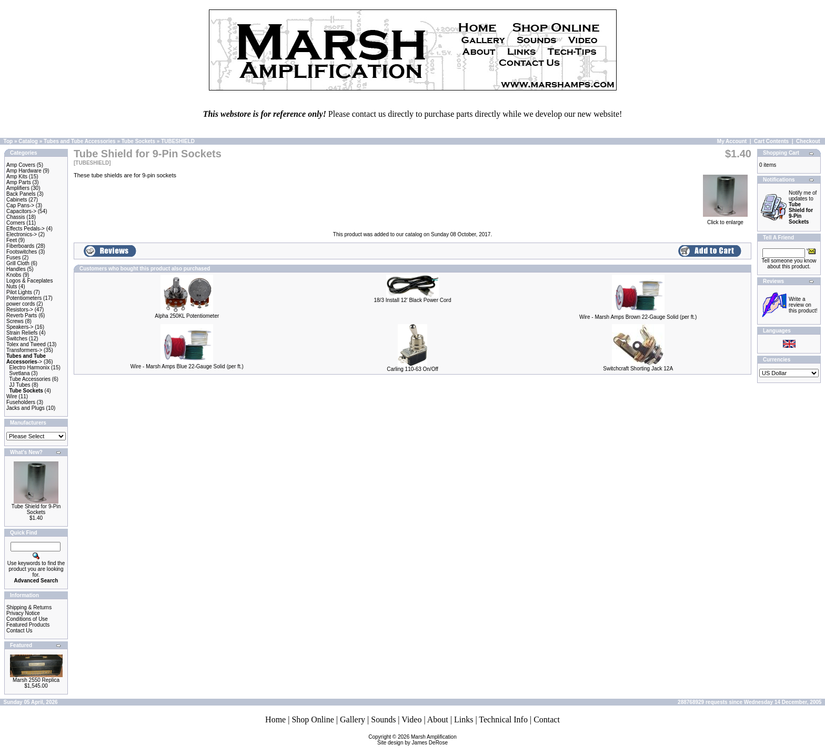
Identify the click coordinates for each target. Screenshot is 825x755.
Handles (16, 269)
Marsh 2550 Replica (36, 680)
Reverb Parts (21, 315)
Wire (11, 396)
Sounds (383, 719)
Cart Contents (771, 141)
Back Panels (21, 194)
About (437, 719)
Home (275, 719)
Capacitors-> (21, 211)
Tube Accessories (30, 379)
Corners (15, 223)
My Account (732, 141)
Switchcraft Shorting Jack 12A (638, 368)
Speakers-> (19, 327)
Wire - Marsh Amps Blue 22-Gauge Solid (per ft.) (187, 366)
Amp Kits (16, 176)
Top (8, 141)
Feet (11, 240)
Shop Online (312, 719)
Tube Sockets (138, 141)
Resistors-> (19, 310)
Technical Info (503, 719)
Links (463, 719)
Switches (16, 338)
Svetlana (19, 373)
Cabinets (16, 200)
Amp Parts (18, 182)
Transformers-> (24, 350)
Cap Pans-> (20, 205)
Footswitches (21, 252)
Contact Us (19, 630)
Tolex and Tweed (26, 344)
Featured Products (27, 625)
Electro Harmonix (29, 367)
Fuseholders (20, 402)
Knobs (13, 275)
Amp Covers (20, 165)
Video (411, 719)
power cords (20, 304)
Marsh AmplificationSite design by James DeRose (417, 740)
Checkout (808, 141)
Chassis (15, 217)
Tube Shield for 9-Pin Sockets (36, 509)
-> (26, 359)
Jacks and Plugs (25, 408)
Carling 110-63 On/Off (412, 369)
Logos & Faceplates (29, 281)
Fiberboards (20, 246)
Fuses (13, 257)
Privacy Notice (23, 613)
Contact (547, 719)
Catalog (28, 141)
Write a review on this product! (803, 305)
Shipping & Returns (29, 607)
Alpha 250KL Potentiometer (187, 316)
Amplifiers (17, 188)
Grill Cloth (17, 263)
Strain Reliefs (21, 333)
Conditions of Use (27, 619)
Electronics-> (21, 234)
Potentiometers (24, 298)
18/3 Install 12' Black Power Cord (412, 300)
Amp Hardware (24, 171)
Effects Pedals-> (25, 228)
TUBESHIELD (178, 141)
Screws (15, 321)
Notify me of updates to (803, 207)
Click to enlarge (725, 220)
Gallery (352, 719)
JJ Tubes (20, 385)
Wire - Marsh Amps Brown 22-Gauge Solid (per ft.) (638, 317)
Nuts (11, 286)
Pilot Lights (19, 292)
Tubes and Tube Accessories (80, 141)
